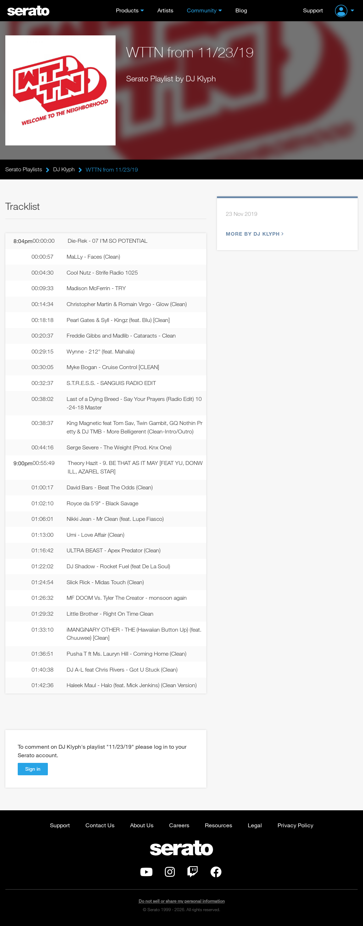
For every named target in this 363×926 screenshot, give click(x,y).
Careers (179, 826)
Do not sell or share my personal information (182, 902)
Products (127, 10)
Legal (255, 826)
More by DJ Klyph (254, 234)
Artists (165, 10)
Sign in (32, 770)
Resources (218, 826)
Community (202, 10)
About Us (141, 826)
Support (313, 10)
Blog (241, 10)
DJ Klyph (64, 169)
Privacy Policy (295, 826)
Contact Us (100, 826)
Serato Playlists (23, 169)
